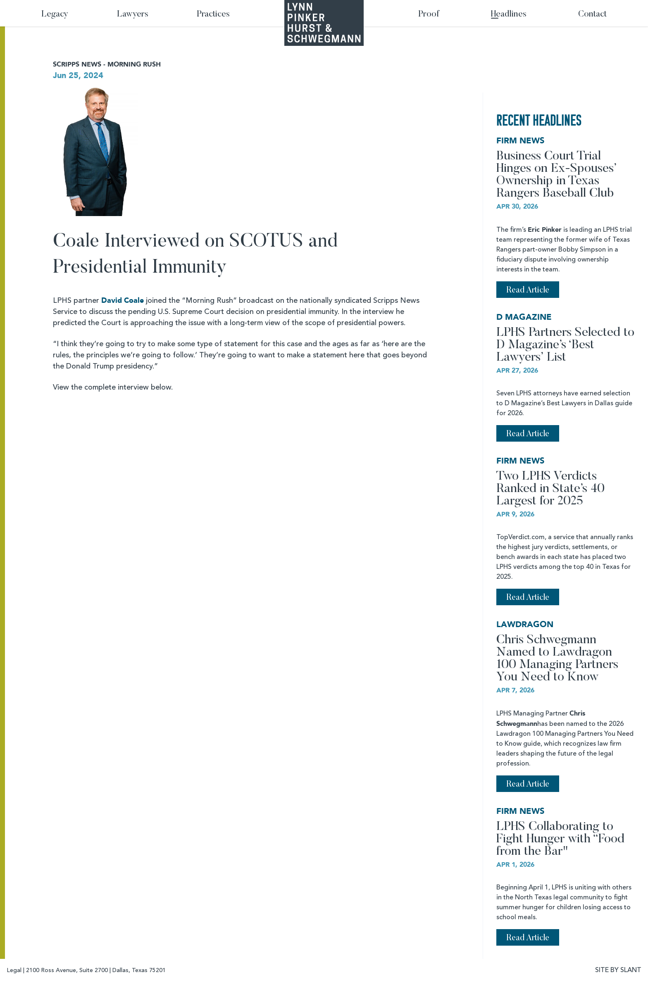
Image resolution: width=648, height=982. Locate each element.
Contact (592, 14)
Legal (14, 970)
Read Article (527, 290)
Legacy (54, 14)
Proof (428, 14)
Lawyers (132, 14)
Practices (213, 14)
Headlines (508, 14)
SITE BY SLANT (618, 970)
